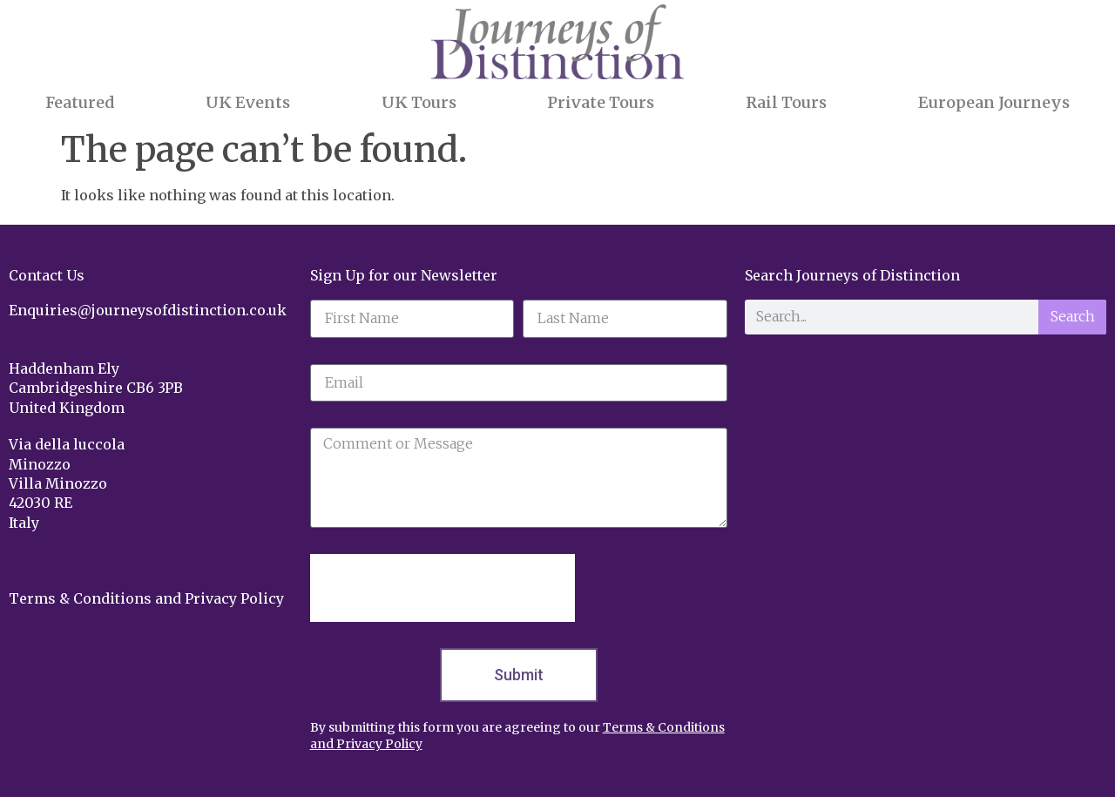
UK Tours (419, 102)
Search (1073, 316)
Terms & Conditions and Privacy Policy (146, 598)
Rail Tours (786, 102)
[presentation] (442, 588)
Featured (79, 102)
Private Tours (600, 102)
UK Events (248, 102)
